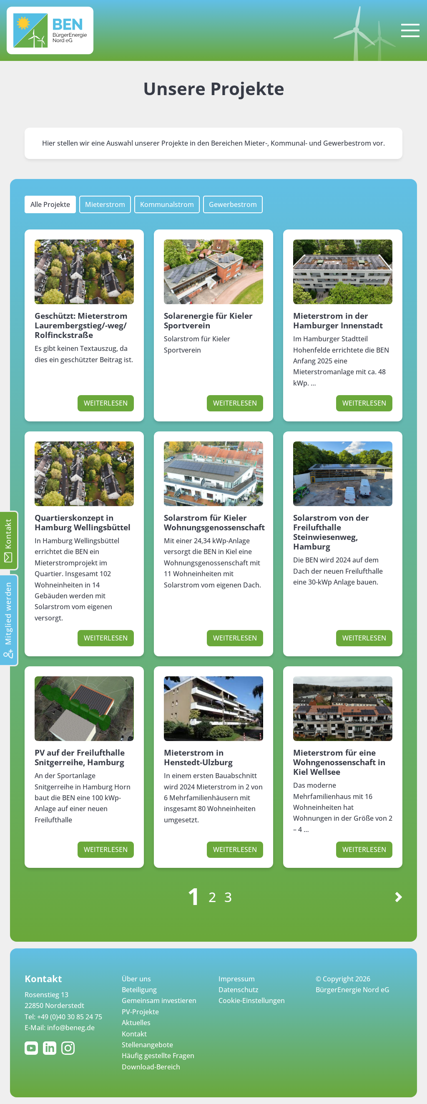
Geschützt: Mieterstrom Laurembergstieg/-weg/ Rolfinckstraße (81, 325)
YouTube (33, 1048)
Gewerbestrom (233, 204)
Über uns (136, 978)
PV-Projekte (140, 1011)
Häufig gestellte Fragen (158, 1055)
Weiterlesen (106, 403)
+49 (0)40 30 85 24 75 (69, 1016)
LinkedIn (51, 1048)
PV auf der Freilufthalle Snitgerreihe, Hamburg (80, 757)
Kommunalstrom (167, 204)
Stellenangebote (147, 1044)
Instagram (69, 1048)
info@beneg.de (71, 1027)
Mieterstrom (105, 204)
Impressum (237, 978)
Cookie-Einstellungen (252, 1000)
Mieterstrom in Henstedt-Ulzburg (198, 757)
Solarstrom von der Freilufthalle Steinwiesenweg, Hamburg (331, 532)
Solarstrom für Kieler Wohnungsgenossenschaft (214, 522)
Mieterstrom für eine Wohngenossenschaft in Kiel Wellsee (339, 762)
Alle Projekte (50, 204)
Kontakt (134, 1033)
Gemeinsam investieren (159, 1000)
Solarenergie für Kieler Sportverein (208, 320)
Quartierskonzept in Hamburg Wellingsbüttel (83, 522)
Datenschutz (239, 989)
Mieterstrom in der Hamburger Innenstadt (338, 320)
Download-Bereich (151, 1066)
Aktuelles (136, 1022)
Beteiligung (139, 989)
